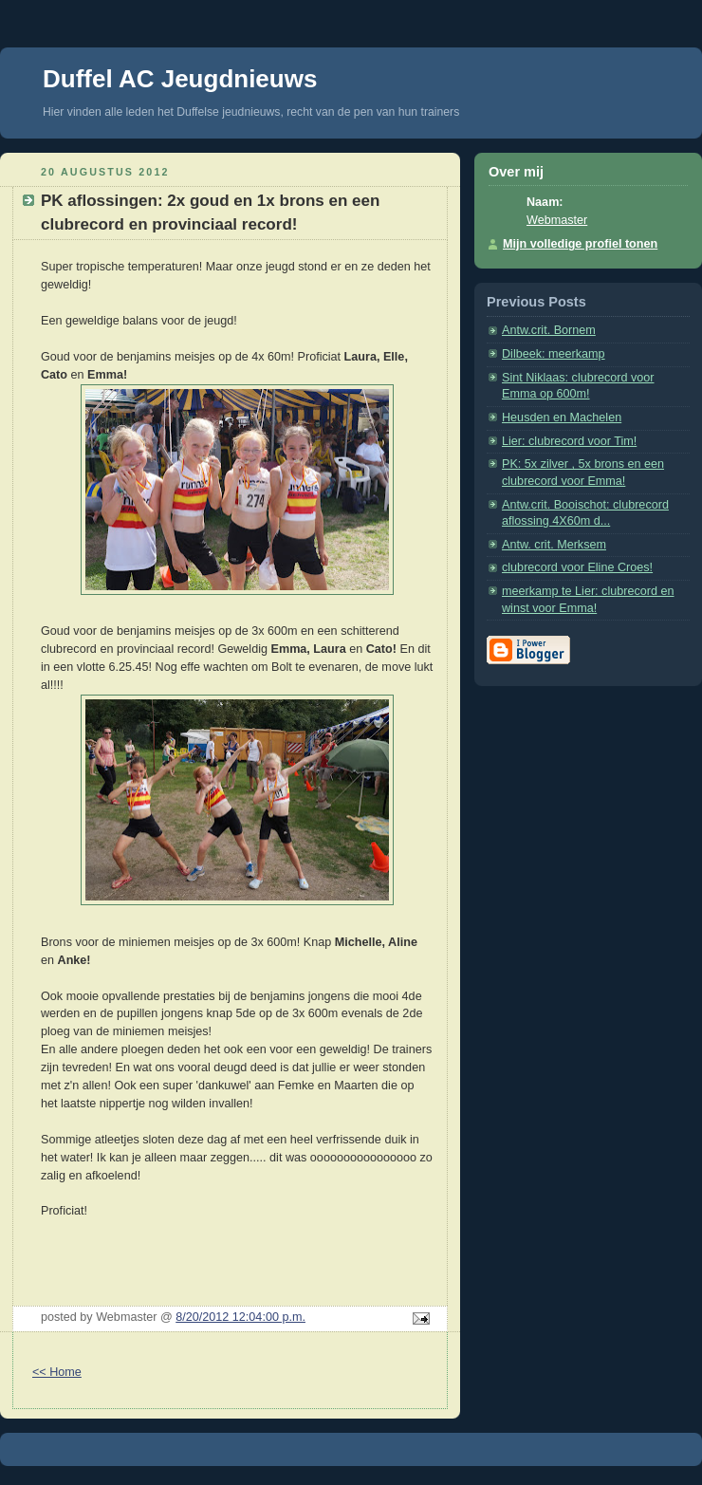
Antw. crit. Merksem (554, 544)
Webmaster (556, 220)
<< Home (57, 1372)
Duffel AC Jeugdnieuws (180, 79)
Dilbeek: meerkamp (553, 354)
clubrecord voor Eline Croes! (577, 567)
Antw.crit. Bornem (549, 330)
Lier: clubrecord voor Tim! (569, 441)
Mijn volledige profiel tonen (580, 244)
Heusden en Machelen (561, 417)
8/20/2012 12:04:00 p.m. (240, 1317)
